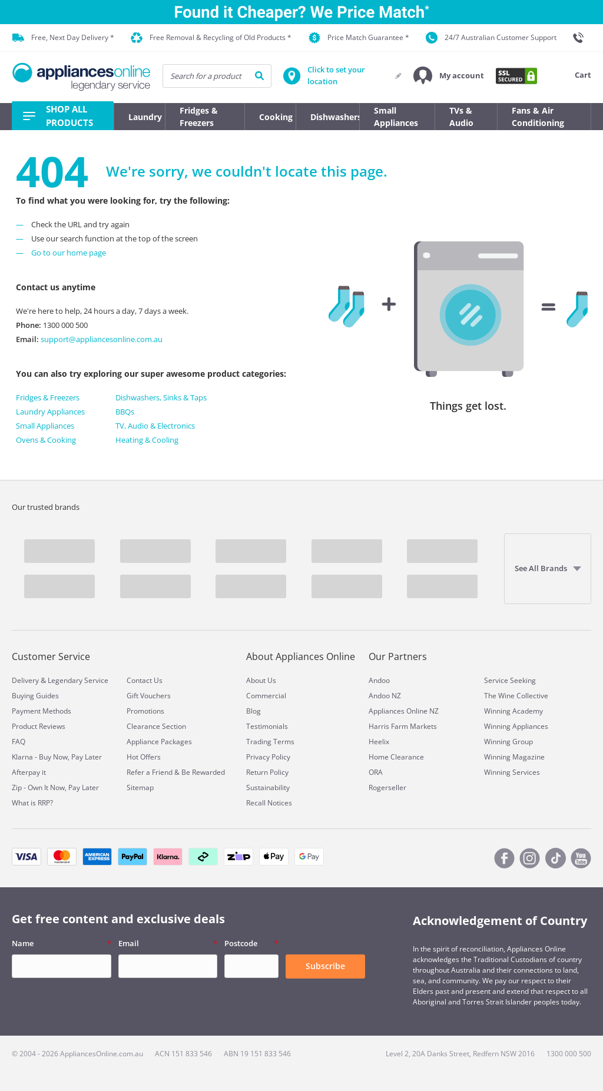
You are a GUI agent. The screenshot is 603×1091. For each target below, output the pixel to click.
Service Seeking (510, 680)
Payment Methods (41, 711)
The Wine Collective (516, 696)
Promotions (145, 711)
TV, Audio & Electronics (155, 425)
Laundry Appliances (50, 411)
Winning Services (512, 772)
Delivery (25, 680)
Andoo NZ (385, 696)
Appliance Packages (159, 742)
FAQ (18, 742)
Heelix (379, 742)
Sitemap (140, 787)
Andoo (379, 680)
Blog (253, 711)
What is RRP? (32, 803)
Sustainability (268, 787)
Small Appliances (45, 425)
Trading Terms (270, 742)
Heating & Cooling (146, 440)
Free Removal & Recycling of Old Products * (211, 38)
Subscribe (325, 965)
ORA (376, 772)
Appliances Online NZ (404, 711)
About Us (261, 680)
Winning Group (508, 742)
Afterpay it (29, 772)
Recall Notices (269, 803)
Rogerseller (387, 787)
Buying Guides (35, 696)
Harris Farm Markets (403, 726)
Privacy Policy (268, 757)
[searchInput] (217, 76)
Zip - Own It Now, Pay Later (55, 787)
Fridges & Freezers (47, 397)
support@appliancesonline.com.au (101, 339)
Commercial (266, 696)
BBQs (124, 411)
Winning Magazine (514, 757)
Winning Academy (513, 711)
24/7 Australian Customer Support (491, 38)
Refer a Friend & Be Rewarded (176, 772)
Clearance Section (156, 726)
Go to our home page (68, 252)
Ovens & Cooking (46, 440)
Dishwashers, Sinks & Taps (161, 397)
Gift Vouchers (149, 696)
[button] (448, 76)
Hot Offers (144, 757)
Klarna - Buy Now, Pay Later (57, 757)
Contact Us (145, 680)
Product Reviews (38, 726)
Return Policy (267, 772)
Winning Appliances (516, 726)
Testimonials (267, 726)
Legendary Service (78, 680)
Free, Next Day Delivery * (63, 37)
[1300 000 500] (581, 37)
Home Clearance (396, 757)
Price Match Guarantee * (359, 37)
